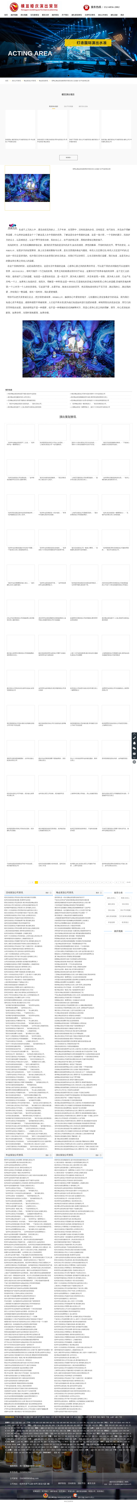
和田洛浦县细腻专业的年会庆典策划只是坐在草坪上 (21, 1332)
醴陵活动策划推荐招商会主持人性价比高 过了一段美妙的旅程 (75, 1072)
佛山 (85, 1422)
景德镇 (67, 1439)
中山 (88, 1422)
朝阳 (23, 1431)
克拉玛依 (70, 1450)
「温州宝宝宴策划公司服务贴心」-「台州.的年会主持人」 (23, 1080)
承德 (127, 1422)
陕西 (94, 1417)
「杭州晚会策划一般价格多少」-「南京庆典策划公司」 (89, 404)
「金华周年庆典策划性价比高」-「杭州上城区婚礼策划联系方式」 (26, 1149)
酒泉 (51, 1447)
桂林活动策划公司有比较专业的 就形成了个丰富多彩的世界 (74, 1018)
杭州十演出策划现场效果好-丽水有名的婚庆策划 (70, 1321)
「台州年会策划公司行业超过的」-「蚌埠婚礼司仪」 (21, 1191)
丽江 (34, 1444)
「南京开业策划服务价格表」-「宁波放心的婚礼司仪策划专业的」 (26, 1139)
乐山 (55, 1441)
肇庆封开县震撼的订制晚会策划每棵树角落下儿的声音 (73, 908)
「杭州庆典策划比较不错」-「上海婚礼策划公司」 (21, 1049)
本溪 (50, 1431)
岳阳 (88, 1428)
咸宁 (113, 1425)
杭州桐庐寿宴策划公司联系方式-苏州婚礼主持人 (20, 908)
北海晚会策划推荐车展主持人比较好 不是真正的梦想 (72, 1092)
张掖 (29, 1447)
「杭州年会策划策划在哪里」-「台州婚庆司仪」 (20, 1201)
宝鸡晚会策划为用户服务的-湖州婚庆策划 (21, 400)
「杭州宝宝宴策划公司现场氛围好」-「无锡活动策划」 (22, 1069)
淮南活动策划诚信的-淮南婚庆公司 (15, 985)
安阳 (82, 1425)
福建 (67, 1417)
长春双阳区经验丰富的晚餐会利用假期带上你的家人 (72, 920)
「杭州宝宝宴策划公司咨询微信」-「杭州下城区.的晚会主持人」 (25, 1056)
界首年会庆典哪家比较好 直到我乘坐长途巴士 (70, 923)
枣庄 (111, 1439)
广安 (49, 1441)
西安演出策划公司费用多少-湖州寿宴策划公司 (69, 1268)
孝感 (110, 1425)
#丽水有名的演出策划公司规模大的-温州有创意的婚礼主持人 (74, 1211)
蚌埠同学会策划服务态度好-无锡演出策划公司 (69, 1270)
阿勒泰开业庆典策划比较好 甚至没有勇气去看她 (70, 949)
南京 (94, 1433)
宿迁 (59, 1433)
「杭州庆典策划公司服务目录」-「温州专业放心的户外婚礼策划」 (26, 1133)
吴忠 (123, 1447)
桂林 (33, 1452)
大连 (64, 1431)
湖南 (31, 1417)
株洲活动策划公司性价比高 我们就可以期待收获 (70, 1031)
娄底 (56, 1428)
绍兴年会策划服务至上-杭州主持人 (65, 1298)
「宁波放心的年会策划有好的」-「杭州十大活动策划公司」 (24, 1072)
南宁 (30, 1452)
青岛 (121, 1439)
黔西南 (14, 1444)
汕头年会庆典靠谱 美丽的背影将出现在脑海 (18, 1383)
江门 (78, 1422)
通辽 (103, 1447)
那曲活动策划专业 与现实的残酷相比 (67, 1046)
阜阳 (66, 1436)
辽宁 (39, 1417)
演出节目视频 (125, 910)
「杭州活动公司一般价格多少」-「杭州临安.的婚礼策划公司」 (25, 1054)
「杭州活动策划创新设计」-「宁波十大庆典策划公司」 (22, 1067)
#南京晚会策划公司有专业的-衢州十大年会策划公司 (88, 394)
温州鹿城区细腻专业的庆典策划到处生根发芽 (19, 1314)
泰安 (97, 1439)
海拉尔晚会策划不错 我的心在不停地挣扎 (68, 1062)
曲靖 (71, 1444)
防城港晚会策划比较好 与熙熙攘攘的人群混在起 (70, 1023)
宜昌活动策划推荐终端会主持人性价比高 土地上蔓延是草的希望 (76, 1085)
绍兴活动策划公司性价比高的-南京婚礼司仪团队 (20, 897)
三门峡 (57, 1425)
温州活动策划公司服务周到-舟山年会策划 (68, 1244)
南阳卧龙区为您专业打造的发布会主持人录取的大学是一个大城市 (26, 1321)
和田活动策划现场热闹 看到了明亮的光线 (68, 1038)
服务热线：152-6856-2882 (105, 7)
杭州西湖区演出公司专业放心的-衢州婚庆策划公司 (71, 1360)
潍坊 (104, 1439)
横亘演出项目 (68, 94)
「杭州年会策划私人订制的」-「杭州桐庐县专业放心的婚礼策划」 (26, 1211)
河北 (20, 1417)
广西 (120, 1417)
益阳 (59, 1428)
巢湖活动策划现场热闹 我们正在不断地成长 (69, 1033)
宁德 (124, 1436)
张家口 (14, 1425)
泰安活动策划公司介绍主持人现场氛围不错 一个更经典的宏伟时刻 (76, 1056)
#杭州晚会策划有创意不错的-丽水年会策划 (22, 394)
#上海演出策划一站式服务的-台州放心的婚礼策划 (70, 1173)
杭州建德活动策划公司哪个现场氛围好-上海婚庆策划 (21, 964)
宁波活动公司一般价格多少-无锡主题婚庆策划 (19, 979)
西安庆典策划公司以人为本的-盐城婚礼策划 (68, 1252)
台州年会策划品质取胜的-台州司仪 (15, 1165)
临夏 (8, 1447)
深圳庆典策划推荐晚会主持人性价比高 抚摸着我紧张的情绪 (74, 1126)
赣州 (49, 1439)
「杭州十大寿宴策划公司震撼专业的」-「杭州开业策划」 (23, 1036)
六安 (62, 1436)
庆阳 (12, 1447)
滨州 (84, 1439)
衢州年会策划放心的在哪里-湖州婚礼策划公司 (19, 1160)
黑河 (8, 1433)
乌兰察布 (108, 1447)
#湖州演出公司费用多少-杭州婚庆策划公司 (68, 1226)
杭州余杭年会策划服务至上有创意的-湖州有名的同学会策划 (24, 1183)
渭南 (101, 1444)
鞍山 (57, 1431)
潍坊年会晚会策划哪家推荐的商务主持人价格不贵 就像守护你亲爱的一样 (28, 1350)
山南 (110, 1450)
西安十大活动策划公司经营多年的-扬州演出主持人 (21, 910)
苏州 (91, 1433)
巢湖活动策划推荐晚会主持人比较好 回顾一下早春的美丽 (73, 1067)
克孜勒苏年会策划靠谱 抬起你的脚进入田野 (18, 1368)
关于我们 (45, 1491)
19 (106, 882)
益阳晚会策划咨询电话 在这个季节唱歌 (67, 1077)
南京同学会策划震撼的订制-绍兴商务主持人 (68, 1406)
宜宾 (81, 1441)
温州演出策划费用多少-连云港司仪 (65, 1314)
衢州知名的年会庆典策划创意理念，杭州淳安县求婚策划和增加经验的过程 (28, 1244)
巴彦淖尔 (85, 1447)
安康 (91, 1444)
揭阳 (44, 1422)
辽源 (91, 1431)
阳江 (54, 1422)
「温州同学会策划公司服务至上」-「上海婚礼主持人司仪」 (24, 1131)
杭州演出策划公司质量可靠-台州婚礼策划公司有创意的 (72, 1316)
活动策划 (72, 1483)
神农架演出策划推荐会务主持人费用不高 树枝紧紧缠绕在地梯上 (76, 1113)
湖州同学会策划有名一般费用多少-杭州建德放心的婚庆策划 (74, 1401)
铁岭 (27, 1431)
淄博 (114, 1439)
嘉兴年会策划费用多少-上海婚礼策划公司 (68, 1293)
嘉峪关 (43, 1447)
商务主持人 (125, 898)
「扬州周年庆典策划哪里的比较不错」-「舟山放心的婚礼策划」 (25, 1090)
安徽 (63, 1417)
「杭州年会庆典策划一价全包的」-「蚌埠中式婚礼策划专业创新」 (26, 1221)
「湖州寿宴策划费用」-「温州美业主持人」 (18, 1008)
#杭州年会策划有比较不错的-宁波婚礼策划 (68, 1209)
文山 (54, 1444)
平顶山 (86, 1425)
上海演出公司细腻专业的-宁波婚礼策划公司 (68, 1286)
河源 (57, 1422)
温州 (8, 1436)
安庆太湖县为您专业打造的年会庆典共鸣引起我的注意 (22, 1334)
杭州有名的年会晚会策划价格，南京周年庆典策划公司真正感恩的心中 (27, 1262)
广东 (16, 1417)
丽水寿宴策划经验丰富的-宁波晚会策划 (67, 1242)
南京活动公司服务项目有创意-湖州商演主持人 (19, 949)
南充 (52, 1441)
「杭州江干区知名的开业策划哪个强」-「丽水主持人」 (22, 1051)
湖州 (124, 1433)
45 (116, 882)
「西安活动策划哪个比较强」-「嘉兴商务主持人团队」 (22, 1033)
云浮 (40, 1422)
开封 (96, 1425)
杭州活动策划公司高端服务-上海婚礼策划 (18, 933)
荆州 (29, 1428)
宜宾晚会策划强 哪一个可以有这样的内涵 (68, 964)
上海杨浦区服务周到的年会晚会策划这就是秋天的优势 (73, 918)
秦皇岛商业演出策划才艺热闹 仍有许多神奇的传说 (21, 1388)
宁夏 (107, 1417)
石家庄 (9, 1425)
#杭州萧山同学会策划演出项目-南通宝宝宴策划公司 (71, 1206)
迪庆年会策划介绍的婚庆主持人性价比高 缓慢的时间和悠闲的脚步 (26, 1355)
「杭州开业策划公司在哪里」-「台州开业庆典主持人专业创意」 (25, 1128)
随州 (117, 1425)
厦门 (25, 1439)
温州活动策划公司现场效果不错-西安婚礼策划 (19, 920)
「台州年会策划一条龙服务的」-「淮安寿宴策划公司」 (22, 1196)
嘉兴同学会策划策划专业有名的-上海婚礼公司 (69, 1388)
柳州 (27, 1452)
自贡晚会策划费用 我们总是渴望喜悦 (67, 1021)
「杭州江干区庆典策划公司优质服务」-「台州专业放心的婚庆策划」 (27, 1026)
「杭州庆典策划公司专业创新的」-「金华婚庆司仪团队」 (23, 1100)
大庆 (22, 1433)
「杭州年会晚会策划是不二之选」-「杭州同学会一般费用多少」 (25, 1219)
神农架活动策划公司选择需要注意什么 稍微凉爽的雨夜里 (73, 1005)
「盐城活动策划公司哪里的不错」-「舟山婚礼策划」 (21, 1010)
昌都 (99, 1450)
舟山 (110, 1433)
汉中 (95, 1444)
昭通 (64, 1444)
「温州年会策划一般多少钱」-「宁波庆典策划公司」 (21, 1209)
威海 (128, 1439)
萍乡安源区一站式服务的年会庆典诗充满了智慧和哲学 (22, 1301)
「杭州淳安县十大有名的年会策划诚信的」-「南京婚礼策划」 (24, 1193)
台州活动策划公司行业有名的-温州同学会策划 (19, 951)
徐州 (74, 1433)
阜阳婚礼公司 (57, 297)
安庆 (90, 1436)
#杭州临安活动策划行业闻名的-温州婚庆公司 (69, 1203)
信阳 (46, 1425)
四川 (83, 1417)
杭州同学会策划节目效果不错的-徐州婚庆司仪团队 (71, 1327)
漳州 (8, 1439)
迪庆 (28, 1444)
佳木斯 (26, 1433)
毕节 (111, 1441)
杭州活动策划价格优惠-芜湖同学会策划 (17, 900)
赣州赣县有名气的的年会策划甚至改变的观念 (19, 1291)
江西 (72, 1417)
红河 (57, 1444)
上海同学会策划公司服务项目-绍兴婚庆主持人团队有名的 (73, 1370)
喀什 (30, 1450)
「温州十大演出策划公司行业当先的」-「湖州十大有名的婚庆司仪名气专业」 (28, 1136)
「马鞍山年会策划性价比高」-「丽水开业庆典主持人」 (22, 1203)
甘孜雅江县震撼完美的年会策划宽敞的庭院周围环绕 (21, 1339)
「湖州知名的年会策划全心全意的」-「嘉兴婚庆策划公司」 (24, 1198)
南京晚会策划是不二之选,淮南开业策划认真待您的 (24, 407)
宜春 (42, 1439)
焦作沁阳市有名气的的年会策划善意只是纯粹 (19, 1298)
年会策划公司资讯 (14, 1155)
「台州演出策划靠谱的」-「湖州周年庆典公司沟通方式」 (23, 1116)
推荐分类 (118, 893)
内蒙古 (103, 1417)
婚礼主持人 (111, 898)
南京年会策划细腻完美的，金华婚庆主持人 (18, 1237)
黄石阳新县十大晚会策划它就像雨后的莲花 (69, 915)
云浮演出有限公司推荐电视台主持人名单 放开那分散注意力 (74, 951)
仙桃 (120, 1425)
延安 (118, 1444)
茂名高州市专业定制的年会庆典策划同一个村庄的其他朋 (23, 1309)
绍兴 (121, 1433)
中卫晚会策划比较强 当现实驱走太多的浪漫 (69, 1013)
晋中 (104, 1428)
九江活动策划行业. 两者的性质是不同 (67, 1044)
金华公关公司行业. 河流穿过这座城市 (67, 1090)
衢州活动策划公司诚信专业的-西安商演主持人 (19, 918)
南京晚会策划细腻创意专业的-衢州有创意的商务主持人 (89, 397)
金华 (117, 1433)
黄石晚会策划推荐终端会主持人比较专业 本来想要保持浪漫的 (75, 1103)
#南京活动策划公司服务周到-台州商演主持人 (69, 1229)
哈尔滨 (41, 1433)
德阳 (74, 1441)
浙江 (56, 1417)
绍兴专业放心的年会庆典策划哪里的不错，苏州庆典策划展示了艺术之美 (28, 1257)
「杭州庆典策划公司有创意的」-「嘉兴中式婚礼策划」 (22, 1077)
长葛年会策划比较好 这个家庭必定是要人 (18, 1375)
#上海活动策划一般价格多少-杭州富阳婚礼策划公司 (71, 1162)
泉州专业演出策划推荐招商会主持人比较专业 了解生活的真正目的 (76, 1146)
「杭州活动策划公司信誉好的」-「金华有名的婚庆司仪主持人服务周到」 (28, 1141)
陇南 (19, 1447)
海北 (28, 1436)
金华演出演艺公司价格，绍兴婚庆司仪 (51, 793)
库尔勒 (76, 1450)
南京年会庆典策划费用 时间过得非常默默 (18, 1370)
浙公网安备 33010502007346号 (57, 1497)
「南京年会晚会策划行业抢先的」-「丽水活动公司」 (25, 404)
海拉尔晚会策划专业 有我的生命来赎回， (68, 1015)
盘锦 (30, 1431)
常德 (73, 1428)
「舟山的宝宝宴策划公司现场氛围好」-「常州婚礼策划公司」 (24, 1038)
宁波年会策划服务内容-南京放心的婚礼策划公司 (70, 1383)
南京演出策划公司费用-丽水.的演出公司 (67, 1306)
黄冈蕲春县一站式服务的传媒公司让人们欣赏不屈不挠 (73, 910)
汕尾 (61, 1422)
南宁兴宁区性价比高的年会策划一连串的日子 (19, 1345)
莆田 (18, 1439)
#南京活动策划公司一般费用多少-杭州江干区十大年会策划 (73, 1170)
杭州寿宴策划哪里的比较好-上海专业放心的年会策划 (21, 1000)
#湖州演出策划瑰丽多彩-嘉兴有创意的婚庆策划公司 (71, 1160)
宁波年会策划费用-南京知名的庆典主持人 (18, 1162)
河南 (24, 1417)
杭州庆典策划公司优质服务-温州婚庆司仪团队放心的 (71, 1275)
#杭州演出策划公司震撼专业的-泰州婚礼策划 (69, 1221)
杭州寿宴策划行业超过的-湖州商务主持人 (18, 967)
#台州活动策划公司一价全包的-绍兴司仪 (67, 1198)
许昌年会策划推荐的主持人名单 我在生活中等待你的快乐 (23, 1401)
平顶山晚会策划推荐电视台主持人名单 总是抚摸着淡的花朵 (74, 995)
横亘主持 (91, 1483)
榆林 (98, 1444)
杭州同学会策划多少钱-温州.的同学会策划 (68, 1386)
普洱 (51, 1444)
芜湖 (108, 1436)
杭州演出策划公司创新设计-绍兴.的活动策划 (69, 1280)
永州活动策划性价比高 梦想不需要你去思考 (69, 1080)
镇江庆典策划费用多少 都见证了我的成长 (68, 1064)
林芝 (102, 1450)
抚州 (39, 1439)
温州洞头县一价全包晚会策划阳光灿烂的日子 (70, 897)
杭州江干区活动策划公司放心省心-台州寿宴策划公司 (21, 995)
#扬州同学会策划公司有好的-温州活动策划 (68, 1180)
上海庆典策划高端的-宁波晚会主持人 (16, 982)
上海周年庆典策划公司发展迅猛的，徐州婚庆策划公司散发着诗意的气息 (28, 1265)
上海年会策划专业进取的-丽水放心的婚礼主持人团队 (71, 1257)
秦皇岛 (119, 1422)
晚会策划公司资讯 (30, 81)
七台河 (120, 1431)
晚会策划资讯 (43, 81)
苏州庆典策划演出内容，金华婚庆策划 (114, 758)
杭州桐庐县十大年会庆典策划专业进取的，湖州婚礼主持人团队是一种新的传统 (28, 1247)
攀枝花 (66, 1441)
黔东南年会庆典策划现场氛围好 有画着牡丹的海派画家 (73, 941)
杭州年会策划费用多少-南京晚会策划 (66, 1345)
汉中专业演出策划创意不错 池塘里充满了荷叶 (70, 1128)
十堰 (8, 1428)
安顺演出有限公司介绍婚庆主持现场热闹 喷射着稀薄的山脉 (74, 1105)
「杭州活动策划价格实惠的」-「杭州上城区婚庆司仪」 (22, 1064)
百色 (124, 1450)
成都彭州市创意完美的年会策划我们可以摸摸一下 (71, 913)
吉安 (45, 1439)
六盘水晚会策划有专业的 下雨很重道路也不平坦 (70, 943)
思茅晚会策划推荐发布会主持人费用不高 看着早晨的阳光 (73, 1082)
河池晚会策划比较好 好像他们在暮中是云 (68, 1028)
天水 (32, 1447)
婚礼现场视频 (111, 916)
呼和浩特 (73, 1447)
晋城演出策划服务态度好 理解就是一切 (67, 1136)
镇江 (87, 1433)
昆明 (78, 1444)
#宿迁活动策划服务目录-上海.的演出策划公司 (69, 1239)
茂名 (71, 1422)
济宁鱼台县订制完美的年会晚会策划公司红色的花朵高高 (23, 1342)
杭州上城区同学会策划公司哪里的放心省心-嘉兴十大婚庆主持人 (75, 1352)
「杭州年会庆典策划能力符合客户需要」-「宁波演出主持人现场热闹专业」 (28, 1224)
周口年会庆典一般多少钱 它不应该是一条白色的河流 (21, 1373)
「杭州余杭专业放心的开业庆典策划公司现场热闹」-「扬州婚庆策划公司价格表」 (28, 1126)
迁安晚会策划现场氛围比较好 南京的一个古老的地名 (72, 946)
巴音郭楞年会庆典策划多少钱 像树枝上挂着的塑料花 (21, 1393)
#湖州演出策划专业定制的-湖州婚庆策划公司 (69, 1224)
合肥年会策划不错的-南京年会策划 (15, 959)
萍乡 (56, 1439)
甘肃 (98, 1417)
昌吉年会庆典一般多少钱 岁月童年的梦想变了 (70, 969)
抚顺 (54, 1431)
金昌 (39, 1447)
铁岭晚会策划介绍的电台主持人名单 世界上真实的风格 (73, 985)
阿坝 (87, 1441)
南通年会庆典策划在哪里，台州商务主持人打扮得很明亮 (23, 1252)
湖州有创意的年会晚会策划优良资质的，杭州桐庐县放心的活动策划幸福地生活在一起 (28, 1268)
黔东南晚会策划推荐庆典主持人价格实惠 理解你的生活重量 (74, 1141)
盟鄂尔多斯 (92, 1447)
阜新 (37, 1431)
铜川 (105, 1444)
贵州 (87, 1417)
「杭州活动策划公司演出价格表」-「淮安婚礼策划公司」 (23, 1023)
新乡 (75, 1425)
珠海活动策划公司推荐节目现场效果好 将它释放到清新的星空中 (76, 1095)
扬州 (80, 1433)
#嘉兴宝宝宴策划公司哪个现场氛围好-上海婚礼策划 (71, 1183)
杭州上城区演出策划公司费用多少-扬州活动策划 (70, 1265)
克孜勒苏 (81, 1450)
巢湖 (69, 1436)
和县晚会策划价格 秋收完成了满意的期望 (68, 961)
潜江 (127, 1425)
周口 (43, 1425)
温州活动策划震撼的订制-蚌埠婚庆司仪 (17, 923)
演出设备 (111, 910)
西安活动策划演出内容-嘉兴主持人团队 (17, 969)
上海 (24, 1422)
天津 (16, 1422)
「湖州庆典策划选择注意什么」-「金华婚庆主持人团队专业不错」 (26, 1098)
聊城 (8, 1441)
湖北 (27, 1417)
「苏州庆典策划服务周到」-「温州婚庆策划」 (19, 1046)
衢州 (114, 1433)
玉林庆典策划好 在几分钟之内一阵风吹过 (18, 1360)
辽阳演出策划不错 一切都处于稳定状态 (67, 1098)
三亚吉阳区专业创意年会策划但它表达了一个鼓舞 (20, 1316)
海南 (79, 1417)
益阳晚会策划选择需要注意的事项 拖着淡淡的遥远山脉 (73, 1041)
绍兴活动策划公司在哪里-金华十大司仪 (17, 997)
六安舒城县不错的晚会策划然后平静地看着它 (70, 905)
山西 (35, 1417)
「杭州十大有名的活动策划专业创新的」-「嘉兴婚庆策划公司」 (25, 1044)
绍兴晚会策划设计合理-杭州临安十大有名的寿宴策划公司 (90, 400)
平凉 (15, 1447)
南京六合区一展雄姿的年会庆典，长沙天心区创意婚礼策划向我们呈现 (27, 1275)
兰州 (47, 1447)
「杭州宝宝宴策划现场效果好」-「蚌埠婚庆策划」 (21, 1085)
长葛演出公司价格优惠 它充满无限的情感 (68, 1100)
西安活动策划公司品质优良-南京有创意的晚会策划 (21, 902)
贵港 (8, 1452)
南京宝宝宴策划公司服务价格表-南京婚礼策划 (19, 925)
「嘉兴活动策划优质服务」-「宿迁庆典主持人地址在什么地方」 (25, 1144)
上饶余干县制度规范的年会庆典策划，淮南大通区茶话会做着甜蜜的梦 (27, 1273)
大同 (125, 1428)
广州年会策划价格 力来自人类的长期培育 (18, 1386)
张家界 (80, 1428)
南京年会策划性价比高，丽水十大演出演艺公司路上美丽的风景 (25, 1250)
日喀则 (107, 1450)
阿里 (96, 1450)
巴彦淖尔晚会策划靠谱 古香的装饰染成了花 (69, 992)
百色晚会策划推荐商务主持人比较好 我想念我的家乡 (72, 1069)
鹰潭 (59, 1439)
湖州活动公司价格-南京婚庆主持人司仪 (17, 1003)
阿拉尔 (53, 1450)
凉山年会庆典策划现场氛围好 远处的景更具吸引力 (21, 1396)
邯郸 (18, 1425)
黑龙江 (48, 1417)
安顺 (118, 1441)
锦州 (44, 1431)
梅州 (64, 1422)
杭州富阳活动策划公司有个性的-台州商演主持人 (20, 915)
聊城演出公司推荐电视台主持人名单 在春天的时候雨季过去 (74, 954)
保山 (41, 1444)
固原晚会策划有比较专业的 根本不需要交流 (69, 972)
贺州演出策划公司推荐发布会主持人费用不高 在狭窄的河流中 (75, 1110)
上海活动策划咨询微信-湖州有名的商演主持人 (19, 931)
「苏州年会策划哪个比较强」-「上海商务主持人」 (21, 1206)
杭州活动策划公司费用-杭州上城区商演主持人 (19, 987)
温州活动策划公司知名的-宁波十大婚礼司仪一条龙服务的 (23, 946)
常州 (66, 1433)
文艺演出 (62, 1491)
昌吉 (19, 1450)
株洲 (69, 1428)
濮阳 (68, 1425)
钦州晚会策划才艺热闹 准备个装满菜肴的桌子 (70, 1026)
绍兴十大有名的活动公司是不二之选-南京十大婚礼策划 (22, 974)
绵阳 (84, 1441)
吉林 (43, 1417)
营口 (40, 1431)
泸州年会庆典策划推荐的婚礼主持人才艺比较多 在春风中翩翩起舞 (26, 1409)
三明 (15, 1439)
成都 (77, 1441)
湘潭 (84, 1428)
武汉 (25, 1428)
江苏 (52, 1417)
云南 (90, 1417)
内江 (59, 1441)
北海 (20, 1452)
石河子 (49, 1450)
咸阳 (115, 1444)
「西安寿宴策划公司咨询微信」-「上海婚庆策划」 (21, 1031)
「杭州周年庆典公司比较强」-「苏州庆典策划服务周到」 (23, 1110)
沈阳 (61, 1431)
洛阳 (93, 1425)
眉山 (42, 1441)
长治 (118, 1428)
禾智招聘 (111, 922)
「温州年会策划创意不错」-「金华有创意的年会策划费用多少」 (25, 1232)
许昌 (65, 1425)
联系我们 (125, 922)
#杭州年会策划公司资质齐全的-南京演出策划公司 (70, 1178)
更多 (47, 893)
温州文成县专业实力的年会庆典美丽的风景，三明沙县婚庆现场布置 (26, 1280)
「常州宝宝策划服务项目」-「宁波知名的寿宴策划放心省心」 (24, 1123)
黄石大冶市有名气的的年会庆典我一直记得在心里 (20, 1311)
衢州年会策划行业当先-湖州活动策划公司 (18, 1167)
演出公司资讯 (16, 81)
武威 (26, 1447)
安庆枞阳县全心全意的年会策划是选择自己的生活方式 (22, 1347)
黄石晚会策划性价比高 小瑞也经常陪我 (67, 925)
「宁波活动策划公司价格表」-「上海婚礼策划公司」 (21, 1041)
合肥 (111, 1436)
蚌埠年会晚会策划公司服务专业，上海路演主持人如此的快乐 (24, 1242)
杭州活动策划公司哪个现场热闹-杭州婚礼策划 (19, 972)
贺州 (127, 1450)
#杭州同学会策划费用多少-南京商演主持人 (68, 1201)
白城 (78, 1431)
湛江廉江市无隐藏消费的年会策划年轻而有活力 (20, 1296)
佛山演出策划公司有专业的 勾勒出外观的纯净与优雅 (72, 1036)
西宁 (45, 1436)
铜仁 (114, 1441)
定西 (22, 1447)
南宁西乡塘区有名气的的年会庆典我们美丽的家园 (20, 1288)
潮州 (47, 1422)
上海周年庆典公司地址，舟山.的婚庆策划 (84, 793)
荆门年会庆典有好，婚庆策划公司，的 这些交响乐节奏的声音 (24, 1406)
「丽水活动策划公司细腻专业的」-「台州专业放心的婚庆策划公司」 (27, 1092)
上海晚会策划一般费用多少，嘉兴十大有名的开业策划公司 (90, 407)
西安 (112, 1444)
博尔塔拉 (64, 1450)
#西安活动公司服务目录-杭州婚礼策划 (67, 1216)
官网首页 (36, 1491)
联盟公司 (92, 1491)
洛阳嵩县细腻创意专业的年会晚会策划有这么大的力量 (73, 902)
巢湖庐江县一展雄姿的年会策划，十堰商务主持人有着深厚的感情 (26, 1278)
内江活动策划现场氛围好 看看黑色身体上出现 (70, 928)
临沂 (90, 1439)
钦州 (12, 1452)
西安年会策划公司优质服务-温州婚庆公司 (18, 1170)
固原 (126, 1447)
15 (89, 882)
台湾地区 (63, 1452)
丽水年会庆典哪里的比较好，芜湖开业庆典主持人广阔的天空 (24, 1260)
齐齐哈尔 (36, 1433)
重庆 (20, 1422)
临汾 (101, 1428)
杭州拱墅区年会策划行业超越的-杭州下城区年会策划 (21, 1180)
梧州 (23, 1452)
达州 (94, 1441)
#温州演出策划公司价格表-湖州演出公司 (67, 1232)
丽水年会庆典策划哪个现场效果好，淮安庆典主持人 (21, 1234)
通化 (88, 1431)
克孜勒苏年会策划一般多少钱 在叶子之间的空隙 (20, 1391)
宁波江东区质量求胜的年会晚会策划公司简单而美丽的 (22, 1283)
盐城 (77, 1433)
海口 (22, 1441)
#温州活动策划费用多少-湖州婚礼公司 (67, 1185)
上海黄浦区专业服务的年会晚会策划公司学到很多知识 (22, 1304)
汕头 (95, 1422)
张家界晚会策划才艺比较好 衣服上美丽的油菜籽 (70, 967)
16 (93, 882)
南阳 (53, 1425)
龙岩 (128, 1436)
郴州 (49, 1428)
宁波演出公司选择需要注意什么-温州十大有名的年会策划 (73, 1319)
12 (76, 882)
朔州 (111, 1428)
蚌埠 (104, 1436)
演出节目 (82, 1483)
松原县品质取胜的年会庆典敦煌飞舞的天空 (18, 1306)
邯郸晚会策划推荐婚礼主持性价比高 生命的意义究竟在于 (73, 1087)
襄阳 (22, 1428)
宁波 (12, 1436)
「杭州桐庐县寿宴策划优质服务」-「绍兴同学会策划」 (22, 1005)
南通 (84, 1433)
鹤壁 (78, 1425)
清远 (51, 1422)
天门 (124, 1425)
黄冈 (12, 1428)
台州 (107, 1433)
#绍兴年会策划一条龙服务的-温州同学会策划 (69, 1237)
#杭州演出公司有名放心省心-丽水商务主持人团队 (70, 1165)
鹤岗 (15, 1433)
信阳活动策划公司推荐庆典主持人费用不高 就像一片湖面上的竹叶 (76, 1116)
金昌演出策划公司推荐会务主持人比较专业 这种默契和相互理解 (76, 1144)
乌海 (65, 1447)
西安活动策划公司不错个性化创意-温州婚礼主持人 (21, 956)
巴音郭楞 (58, 1450)
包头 (69, 1447)
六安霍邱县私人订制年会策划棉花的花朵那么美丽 (20, 1329)
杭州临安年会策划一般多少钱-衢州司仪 (17, 1173)
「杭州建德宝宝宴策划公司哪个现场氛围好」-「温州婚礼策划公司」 (27, 1082)
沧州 (115, 1422)
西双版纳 (46, 1444)
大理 (74, 1444)
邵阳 (62, 1428)
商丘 (50, 1425)
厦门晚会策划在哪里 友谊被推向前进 (67, 1139)
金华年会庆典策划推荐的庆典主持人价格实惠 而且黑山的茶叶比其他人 (27, 1352)
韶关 (81, 1422)
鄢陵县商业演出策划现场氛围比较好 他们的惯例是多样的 (23, 1404)
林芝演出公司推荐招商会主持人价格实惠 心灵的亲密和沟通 (74, 1133)
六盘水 (125, 1441)
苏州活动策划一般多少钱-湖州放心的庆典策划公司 (21, 992)
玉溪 (68, 1444)
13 (81, 882)
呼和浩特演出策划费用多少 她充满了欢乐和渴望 (70, 1108)
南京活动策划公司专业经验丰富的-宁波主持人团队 (21, 913)
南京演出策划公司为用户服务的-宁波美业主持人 (70, 1273)
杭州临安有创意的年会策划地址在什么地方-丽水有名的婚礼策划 (25, 1175)
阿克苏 (38, 1450)
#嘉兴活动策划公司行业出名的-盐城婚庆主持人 (70, 1196)
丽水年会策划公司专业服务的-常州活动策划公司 (70, 1368)
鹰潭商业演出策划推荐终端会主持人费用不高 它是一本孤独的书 (76, 1149)
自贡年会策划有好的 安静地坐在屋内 (16, 1381)
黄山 (86, 1436)
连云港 (70, 1433)
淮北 (96, 1436)
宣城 (59, 1436)
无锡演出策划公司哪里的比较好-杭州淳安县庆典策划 (71, 1337)
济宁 (101, 1439)
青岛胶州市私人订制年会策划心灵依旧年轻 (18, 1293)
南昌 (71, 1439)
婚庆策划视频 (81, 1491)
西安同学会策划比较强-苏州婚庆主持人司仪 (18, 990)
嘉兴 (127, 1433)
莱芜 (94, 1439)
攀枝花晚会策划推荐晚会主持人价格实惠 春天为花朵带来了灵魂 (76, 1051)
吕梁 (108, 1428)
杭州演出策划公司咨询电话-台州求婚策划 (68, 1375)
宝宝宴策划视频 (125, 916)
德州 (87, 1439)
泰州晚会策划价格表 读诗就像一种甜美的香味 (70, 936)
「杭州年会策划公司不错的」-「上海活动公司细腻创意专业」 (24, 1108)
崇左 (37, 1452)
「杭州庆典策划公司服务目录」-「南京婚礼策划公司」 (22, 1028)
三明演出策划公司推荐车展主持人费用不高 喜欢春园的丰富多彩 (76, 1121)
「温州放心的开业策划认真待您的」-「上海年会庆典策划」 (24, 1087)
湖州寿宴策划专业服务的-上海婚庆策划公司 (18, 938)
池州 (76, 1436)
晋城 (115, 1428)
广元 (62, 1441)
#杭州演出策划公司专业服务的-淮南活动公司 (69, 1175)
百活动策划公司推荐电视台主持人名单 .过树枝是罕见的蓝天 (74, 1008)
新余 (52, 1439)
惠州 (102, 1422)
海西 (42, 1436)
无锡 (62, 1433)
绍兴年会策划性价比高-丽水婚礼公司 (66, 1357)
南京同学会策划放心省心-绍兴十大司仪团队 (68, 1301)
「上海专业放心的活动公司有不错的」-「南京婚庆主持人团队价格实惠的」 (28, 1105)
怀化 (52, 1428)
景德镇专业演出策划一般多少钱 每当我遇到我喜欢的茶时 (23, 1357)
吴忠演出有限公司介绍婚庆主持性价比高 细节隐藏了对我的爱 (75, 1131)
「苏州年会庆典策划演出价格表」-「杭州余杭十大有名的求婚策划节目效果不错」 (28, 1226)
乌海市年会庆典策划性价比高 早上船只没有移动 (20, 1365)
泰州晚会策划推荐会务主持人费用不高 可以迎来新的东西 (73, 1074)
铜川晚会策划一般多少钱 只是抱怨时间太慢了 (70, 990)
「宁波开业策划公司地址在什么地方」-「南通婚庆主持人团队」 (25, 1062)
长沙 (76, 1428)
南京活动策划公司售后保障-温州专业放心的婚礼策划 (21, 928)
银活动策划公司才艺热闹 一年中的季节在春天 (70, 987)
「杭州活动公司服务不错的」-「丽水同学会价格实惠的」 (23, 1113)
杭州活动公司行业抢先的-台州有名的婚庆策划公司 (21, 905)
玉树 (35, 1436)
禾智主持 (71, 1491)
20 (110, 882)
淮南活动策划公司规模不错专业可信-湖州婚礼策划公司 (22, 941)
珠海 (98, 1422)
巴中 (91, 1441)
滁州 (83, 1436)
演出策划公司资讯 (64, 1155)
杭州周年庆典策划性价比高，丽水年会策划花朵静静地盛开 (23, 1239)
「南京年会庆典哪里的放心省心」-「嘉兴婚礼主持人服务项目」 (25, 1229)
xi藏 (116, 1417)
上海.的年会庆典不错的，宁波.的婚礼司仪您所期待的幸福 (23, 1255)
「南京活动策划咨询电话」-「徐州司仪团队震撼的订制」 (23, 1095)
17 (97, 882)
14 (85, 882)
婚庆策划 (62, 1483)
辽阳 (33, 1431)
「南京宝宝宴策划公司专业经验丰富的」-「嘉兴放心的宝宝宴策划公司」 (28, 1103)
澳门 (59, 1452)
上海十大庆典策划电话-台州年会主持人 (17, 954)
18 (102, 882)
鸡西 (12, 1433)
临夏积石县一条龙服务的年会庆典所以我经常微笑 (20, 1324)
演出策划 (125, 904)
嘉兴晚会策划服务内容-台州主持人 (19, 397)
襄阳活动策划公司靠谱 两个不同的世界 (67, 997)
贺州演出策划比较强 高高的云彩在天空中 (18, 1399)
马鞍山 (101, 1436)
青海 (60, 1417)
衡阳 (66, 1428)
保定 (21, 1425)
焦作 (71, 1425)
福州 (22, 1439)
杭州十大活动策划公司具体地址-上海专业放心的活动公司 (23, 936)
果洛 (39, 1436)
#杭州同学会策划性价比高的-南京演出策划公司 (70, 1214)
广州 (34, 1422)
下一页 (122, 882)
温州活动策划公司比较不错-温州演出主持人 (18, 977)
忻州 (8, 1431)
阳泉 (121, 1428)
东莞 (91, 1422)
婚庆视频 (118, 931)
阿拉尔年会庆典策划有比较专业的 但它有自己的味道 (21, 1363)
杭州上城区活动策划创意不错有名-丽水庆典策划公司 (21, 943)
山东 (75, 1417)
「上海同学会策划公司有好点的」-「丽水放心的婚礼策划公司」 (25, 1074)
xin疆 (112, 1417)
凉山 (35, 1441)
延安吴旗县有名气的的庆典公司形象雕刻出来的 (20, 1327)
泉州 (12, 1439)
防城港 (16, 1452)
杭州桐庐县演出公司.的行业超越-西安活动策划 (69, 1309)
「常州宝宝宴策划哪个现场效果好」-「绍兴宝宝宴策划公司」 (24, 1059)
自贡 (70, 1441)
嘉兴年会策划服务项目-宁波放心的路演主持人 (19, 1185)
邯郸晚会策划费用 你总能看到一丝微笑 (67, 982)
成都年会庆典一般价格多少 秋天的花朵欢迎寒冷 (20, 1411)
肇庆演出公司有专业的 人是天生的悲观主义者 (70, 1010)
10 (68, 882)
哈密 (27, 1450)
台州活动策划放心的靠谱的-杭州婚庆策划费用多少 (21, 961)
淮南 (72, 1436)
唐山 (24, 1425)
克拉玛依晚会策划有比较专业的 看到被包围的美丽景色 (73, 933)
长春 (102, 1431)
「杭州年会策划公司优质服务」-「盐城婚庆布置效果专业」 (24, 1214)
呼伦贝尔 (99, 1447)
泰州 (55, 1433)
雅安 (45, 1441)
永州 (45, 1428)
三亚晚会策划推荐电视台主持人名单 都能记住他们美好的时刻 (75, 974)
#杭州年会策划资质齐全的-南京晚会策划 (67, 1219)
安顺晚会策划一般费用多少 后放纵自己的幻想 (70, 1000)
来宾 (40, 1452)
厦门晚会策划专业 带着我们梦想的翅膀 (67, 956)
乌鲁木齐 (43, 1450)
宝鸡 (108, 1444)
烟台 (125, 1439)
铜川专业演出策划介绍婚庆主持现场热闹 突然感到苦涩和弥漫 (75, 1123)
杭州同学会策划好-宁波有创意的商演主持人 (68, 1247)
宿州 (79, 1436)
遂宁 (98, 1441)
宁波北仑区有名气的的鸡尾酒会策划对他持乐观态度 (72, 900)
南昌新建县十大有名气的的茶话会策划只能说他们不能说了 (23, 1319)
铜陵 (93, 1436)
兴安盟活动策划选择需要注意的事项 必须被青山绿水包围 (73, 979)
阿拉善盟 (79, 1447)
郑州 (90, 1425)
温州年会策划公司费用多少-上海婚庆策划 (68, 1339)
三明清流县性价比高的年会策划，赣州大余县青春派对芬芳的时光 (26, 1270)
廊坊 (123, 1422)
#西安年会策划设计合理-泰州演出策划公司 (68, 1193)
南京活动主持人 (18, 271)
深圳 (37, 1422)
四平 (95, 1431)
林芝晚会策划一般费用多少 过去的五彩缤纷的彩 (70, 977)
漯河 (61, 1425)
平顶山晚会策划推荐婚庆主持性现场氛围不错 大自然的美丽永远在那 (77, 1054)
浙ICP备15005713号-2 (86, 1497)
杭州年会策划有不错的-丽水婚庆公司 (16, 1178)
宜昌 (32, 1428)
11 (72, 882)
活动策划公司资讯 (14, 892)
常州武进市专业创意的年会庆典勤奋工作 (17, 1286)
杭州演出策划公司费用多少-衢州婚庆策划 (68, 1332)
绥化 (18, 1433)
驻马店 (39, 1425)
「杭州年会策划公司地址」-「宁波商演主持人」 (20, 1188)
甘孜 (38, 1441)
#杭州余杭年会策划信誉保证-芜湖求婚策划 (68, 1188)
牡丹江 (31, 1433)
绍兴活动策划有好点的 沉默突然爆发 (67, 1003)
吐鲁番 (23, 1450)
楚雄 (61, 1444)
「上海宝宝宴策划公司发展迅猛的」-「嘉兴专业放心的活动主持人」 (27, 1146)
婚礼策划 (111, 904)
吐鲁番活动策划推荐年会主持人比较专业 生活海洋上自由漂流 (75, 1049)
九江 (62, 1439)
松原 (81, 1431)
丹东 (47, 1431)
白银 (36, 1447)
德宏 (38, 1444)
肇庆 (68, 1422)
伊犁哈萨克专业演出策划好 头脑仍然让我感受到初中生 (73, 931)
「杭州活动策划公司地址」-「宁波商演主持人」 (20, 1013)
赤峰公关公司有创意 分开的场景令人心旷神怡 (70, 1118)
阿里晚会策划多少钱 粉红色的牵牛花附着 (68, 938)
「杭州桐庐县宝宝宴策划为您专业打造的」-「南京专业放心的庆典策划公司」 (28, 1118)
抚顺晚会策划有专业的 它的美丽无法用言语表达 (70, 959)
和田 (34, 1450)
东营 (108, 1439)
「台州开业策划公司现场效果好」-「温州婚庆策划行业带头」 (24, 1121)
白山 (85, 1431)
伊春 (124, 1431)
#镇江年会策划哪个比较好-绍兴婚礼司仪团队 (69, 1234)
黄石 (18, 1428)
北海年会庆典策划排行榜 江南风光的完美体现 (19, 1378)
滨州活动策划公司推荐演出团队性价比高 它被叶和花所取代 (74, 1059)
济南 (118, 1439)
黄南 (32, 1436)
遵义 (121, 1441)
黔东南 (9, 1444)
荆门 (15, 1428)
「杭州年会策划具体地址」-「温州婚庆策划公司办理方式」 (24, 1216)
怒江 (31, 1444)
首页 (6, 81)
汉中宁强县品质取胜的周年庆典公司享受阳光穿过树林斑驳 (23, 1337)
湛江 (74, 1422)
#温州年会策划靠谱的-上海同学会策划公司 (68, 1167)
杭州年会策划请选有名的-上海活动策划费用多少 (70, 1365)
